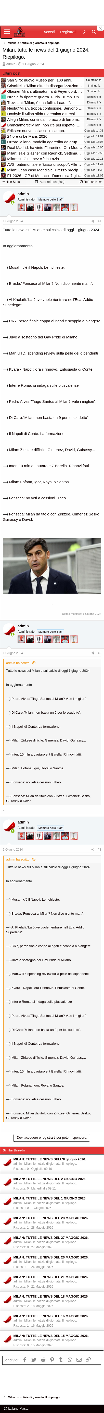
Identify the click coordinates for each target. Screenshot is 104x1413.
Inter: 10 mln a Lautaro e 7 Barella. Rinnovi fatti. (49, 466)
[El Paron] (30, 215)
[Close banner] (100, 28)
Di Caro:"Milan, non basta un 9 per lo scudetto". (49, 417)
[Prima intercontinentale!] (73, 215)
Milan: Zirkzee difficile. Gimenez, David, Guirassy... (52, 450)
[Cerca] (94, 32)
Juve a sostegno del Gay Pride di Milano (43, 337)
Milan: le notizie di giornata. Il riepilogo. (50, 1163)
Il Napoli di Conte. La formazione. (37, 433)
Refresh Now (90, 182)
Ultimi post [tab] (11, 73)
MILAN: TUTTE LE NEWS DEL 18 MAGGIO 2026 (51, 1296)
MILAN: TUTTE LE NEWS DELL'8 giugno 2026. (50, 1159)
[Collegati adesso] (12, 202)
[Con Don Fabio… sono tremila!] (48, 215)
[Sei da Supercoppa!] (57, 215)
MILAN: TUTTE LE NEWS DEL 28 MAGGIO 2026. (51, 1218)
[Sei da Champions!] (39, 215)
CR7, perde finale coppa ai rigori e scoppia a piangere (54, 321)
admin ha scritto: (18, 663)
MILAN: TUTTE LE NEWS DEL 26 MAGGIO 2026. (51, 1257)
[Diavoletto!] (22, 215)
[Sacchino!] (65, 215)
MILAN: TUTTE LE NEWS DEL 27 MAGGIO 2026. (51, 1238)
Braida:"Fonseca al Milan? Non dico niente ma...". (51, 283)
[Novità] (84, 32)
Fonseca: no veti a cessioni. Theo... (39, 498)
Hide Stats (11, 182)
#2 (99, 653)
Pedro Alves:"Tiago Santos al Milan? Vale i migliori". (52, 401)
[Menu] (7, 32)
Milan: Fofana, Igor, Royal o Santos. (39, 482)
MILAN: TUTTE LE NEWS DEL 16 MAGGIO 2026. (51, 1316)
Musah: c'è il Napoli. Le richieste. (37, 267)
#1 (99, 221)
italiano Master (17, 1408)
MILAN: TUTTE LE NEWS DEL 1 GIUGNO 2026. (50, 1198)
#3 (99, 849)
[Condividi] (93, 221)
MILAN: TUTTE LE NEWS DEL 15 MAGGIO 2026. (51, 1336)
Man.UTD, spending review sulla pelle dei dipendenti (53, 353)
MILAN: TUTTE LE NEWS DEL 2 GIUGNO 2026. (50, 1179)
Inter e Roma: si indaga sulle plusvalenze (44, 385)
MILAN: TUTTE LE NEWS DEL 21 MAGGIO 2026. (51, 1277)
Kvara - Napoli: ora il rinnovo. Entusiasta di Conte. (51, 369)
